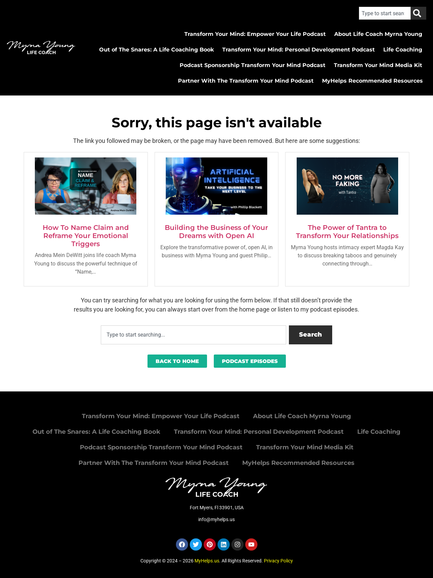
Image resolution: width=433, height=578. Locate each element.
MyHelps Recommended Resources (372, 81)
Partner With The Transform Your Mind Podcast (246, 81)
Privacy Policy (278, 560)
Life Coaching (402, 49)
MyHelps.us (207, 560)
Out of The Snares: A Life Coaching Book (156, 49)
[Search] (418, 13)
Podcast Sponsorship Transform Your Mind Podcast (252, 65)
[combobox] (385, 13)
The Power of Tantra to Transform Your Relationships (347, 231)
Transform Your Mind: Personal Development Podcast (298, 49)
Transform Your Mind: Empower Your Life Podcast (255, 34)
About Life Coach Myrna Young (378, 34)
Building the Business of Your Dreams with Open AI (216, 231)
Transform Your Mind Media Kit (378, 65)
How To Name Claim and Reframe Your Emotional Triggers (86, 235)
